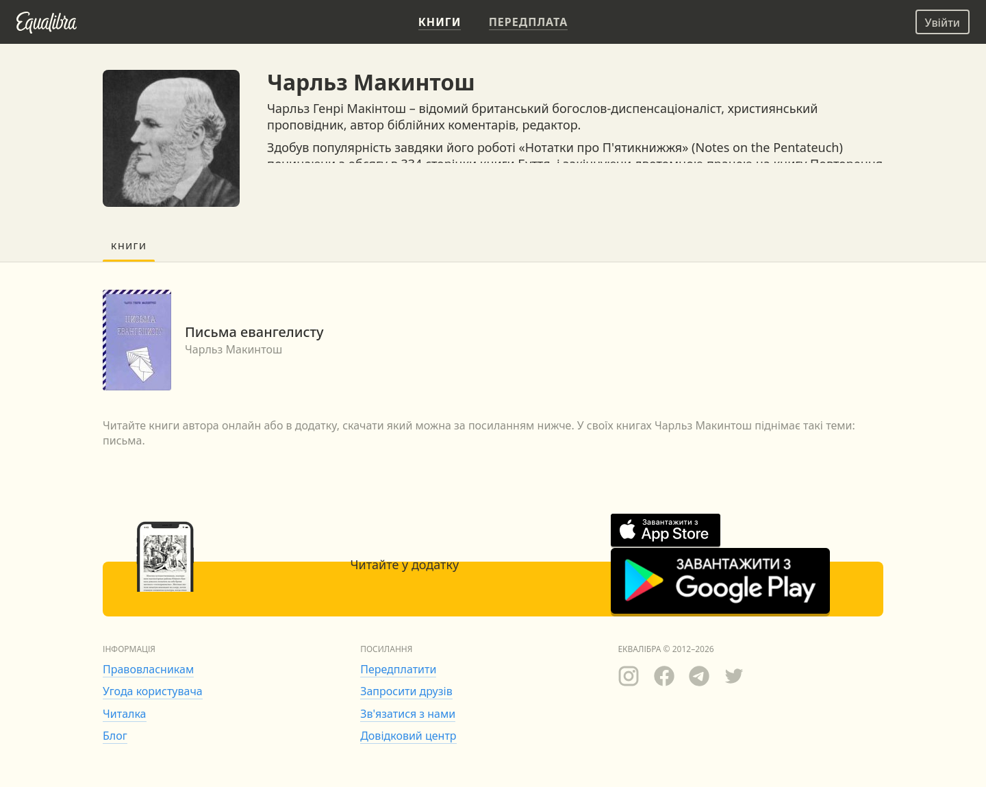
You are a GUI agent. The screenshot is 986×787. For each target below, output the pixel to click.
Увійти (942, 22)
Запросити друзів (406, 691)
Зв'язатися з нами (407, 713)
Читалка (125, 713)
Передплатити (398, 669)
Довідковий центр (408, 735)
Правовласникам (148, 669)
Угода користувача (153, 691)
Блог (115, 735)
